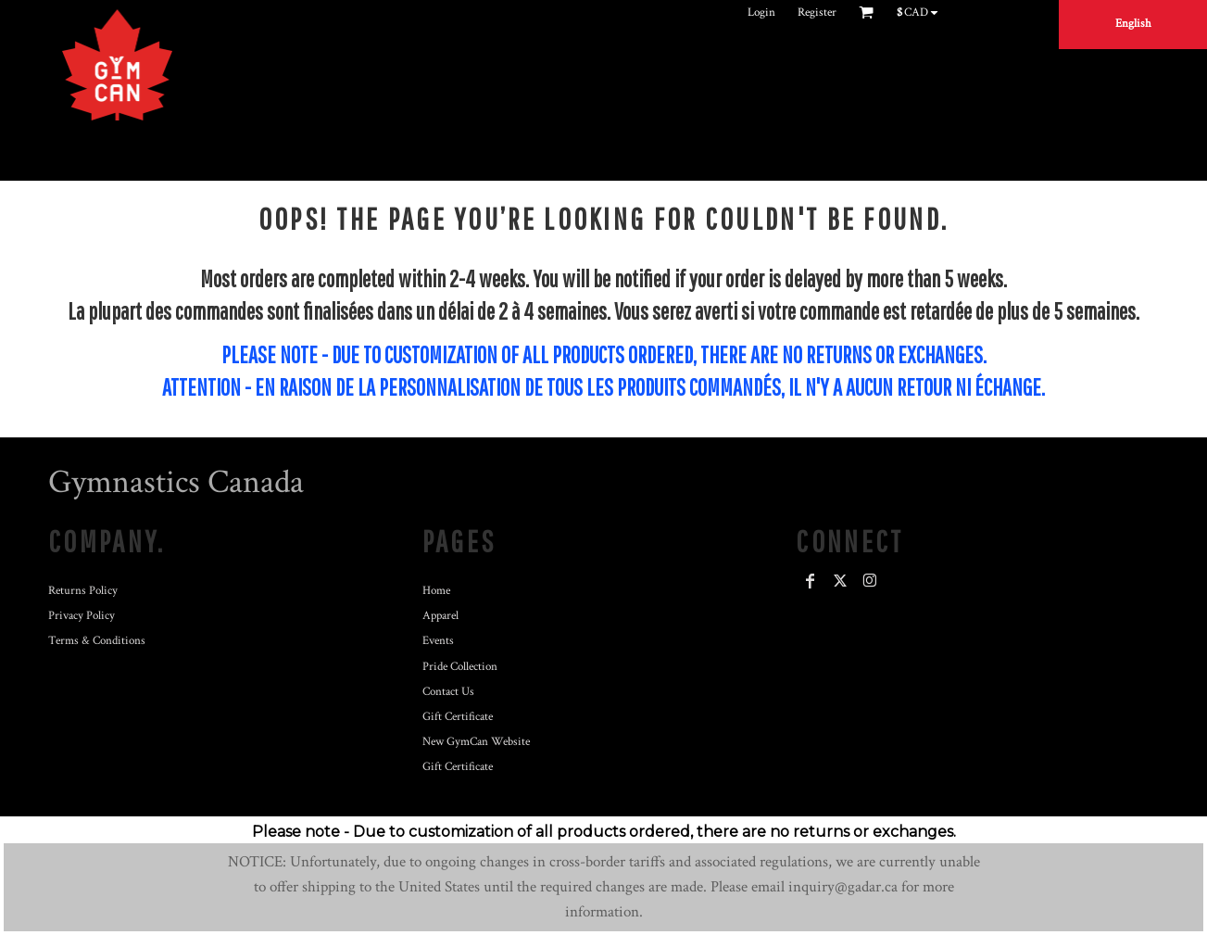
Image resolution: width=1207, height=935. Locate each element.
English (1133, 24)
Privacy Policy (81, 616)
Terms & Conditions (96, 641)
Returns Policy (83, 591)
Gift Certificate (457, 717)
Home (436, 591)
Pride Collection (459, 667)
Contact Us (448, 692)
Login (761, 12)
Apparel (440, 616)
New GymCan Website (476, 742)
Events (438, 641)
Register (817, 12)
